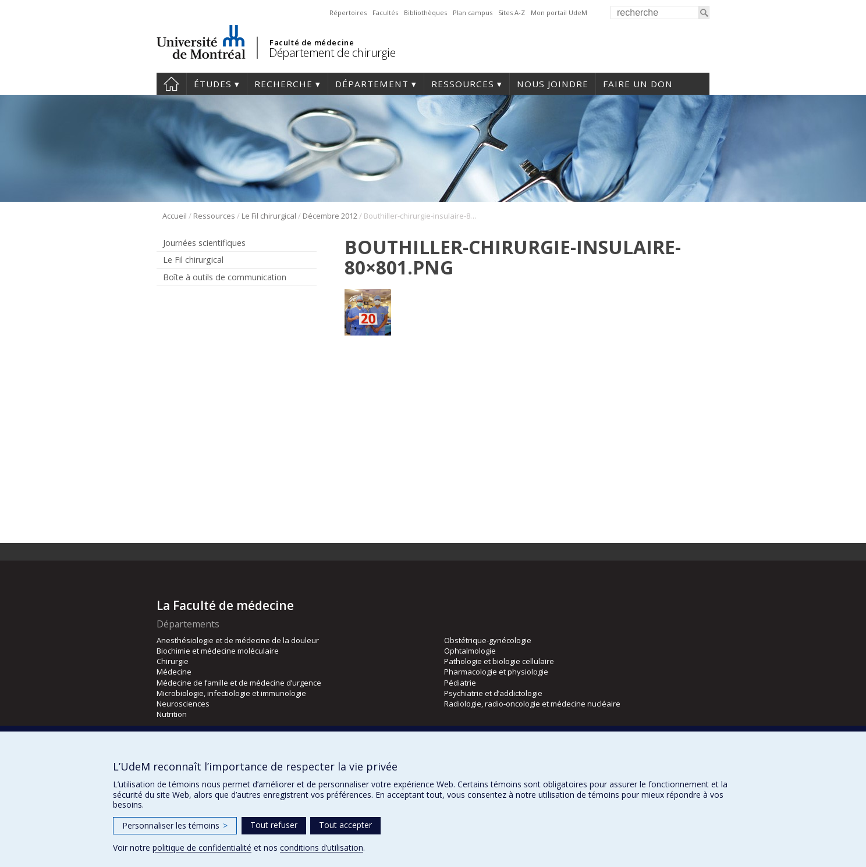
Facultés (385, 12)
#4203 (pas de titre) (171, 84)
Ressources (462, 84)
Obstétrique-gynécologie (487, 640)
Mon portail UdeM (559, 12)
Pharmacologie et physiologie (496, 671)
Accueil (174, 215)
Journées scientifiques (204, 242)
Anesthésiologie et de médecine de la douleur (238, 640)
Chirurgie (173, 661)
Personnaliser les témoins (175, 825)
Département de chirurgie (332, 52)
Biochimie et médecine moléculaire (218, 650)
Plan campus (472, 12)
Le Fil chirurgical (269, 215)
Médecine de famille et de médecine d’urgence (239, 682)
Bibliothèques (425, 12)
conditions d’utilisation (321, 847)
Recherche (283, 84)
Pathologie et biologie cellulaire (499, 661)
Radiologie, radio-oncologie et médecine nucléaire (532, 703)
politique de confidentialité (201, 847)
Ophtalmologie (470, 650)
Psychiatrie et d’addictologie (493, 693)
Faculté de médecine (311, 42)
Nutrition (172, 714)
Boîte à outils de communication (224, 277)
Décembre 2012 (330, 215)
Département (372, 84)
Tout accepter (345, 824)
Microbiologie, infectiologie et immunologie (231, 693)
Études (213, 84)
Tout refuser (273, 824)
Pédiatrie (460, 682)
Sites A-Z (511, 12)
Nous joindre (552, 84)
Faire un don (638, 84)
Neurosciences (183, 703)
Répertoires (348, 12)
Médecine (174, 671)
